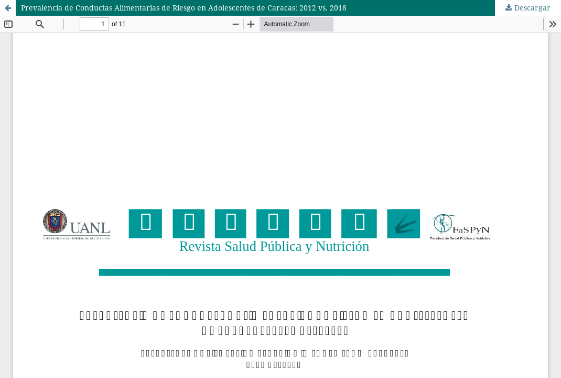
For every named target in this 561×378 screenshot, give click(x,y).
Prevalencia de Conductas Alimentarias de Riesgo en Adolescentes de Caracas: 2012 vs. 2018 (184, 8)
